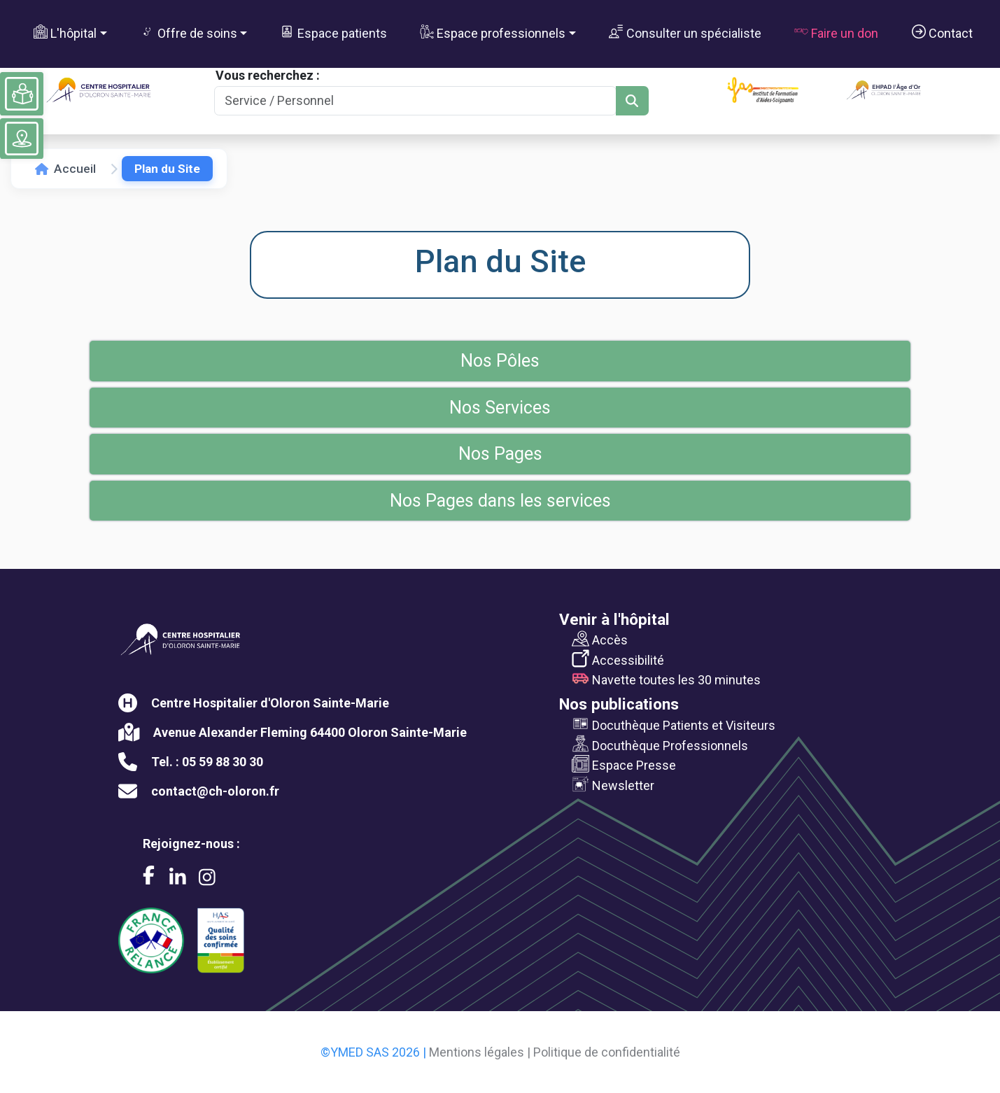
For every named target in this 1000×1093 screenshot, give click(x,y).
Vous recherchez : (268, 75)
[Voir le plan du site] (21, 138)
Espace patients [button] (333, 32)
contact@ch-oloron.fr (215, 791)
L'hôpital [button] (65, 32)
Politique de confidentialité (606, 1052)
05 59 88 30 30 (222, 761)
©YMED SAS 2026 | (373, 1052)
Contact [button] (942, 32)
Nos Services (500, 407)
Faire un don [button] (836, 32)
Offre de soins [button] (188, 32)
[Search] (415, 101)
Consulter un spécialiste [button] (685, 32)
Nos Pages (500, 454)
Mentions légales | (479, 1052)
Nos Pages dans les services (500, 501)
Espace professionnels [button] (492, 32)
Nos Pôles (500, 361)
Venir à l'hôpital (614, 619)
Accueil (65, 169)
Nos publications (619, 704)
